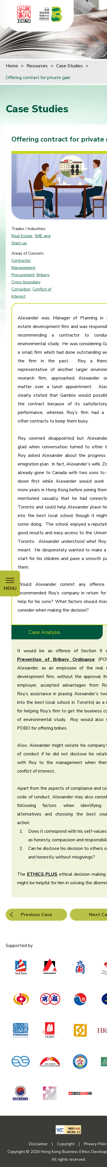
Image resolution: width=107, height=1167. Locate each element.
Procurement (23, 275)
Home (12, 66)
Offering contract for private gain (38, 77)
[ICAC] (24, 14)
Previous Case (36, 914)
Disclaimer (38, 1144)
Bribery (43, 275)
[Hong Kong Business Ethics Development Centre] (50, 14)
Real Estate (22, 236)
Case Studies (69, 66)
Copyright (65, 1144)
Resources (37, 66)
